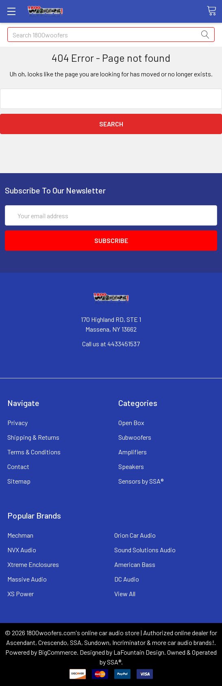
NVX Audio (21, 550)
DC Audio (126, 579)
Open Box (131, 422)
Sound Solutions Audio (145, 550)
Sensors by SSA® (140, 481)
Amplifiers (132, 452)
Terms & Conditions (34, 452)
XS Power (20, 593)
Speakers (131, 466)
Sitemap (18, 481)
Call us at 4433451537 (111, 343)
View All (124, 593)
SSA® (114, 662)
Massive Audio (27, 579)
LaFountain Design (138, 652)
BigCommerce (57, 652)
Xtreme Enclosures (33, 564)
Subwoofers (134, 437)
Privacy (17, 422)
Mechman (20, 535)
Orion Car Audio (135, 535)
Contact (18, 466)
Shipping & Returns (33, 437)
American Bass (134, 564)
